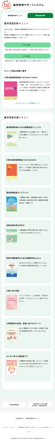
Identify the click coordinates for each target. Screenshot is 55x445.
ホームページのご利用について (43, 427)
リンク (28, 432)
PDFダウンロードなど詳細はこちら (27, 103)
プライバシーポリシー (9, 427)
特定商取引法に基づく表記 (26, 427)
